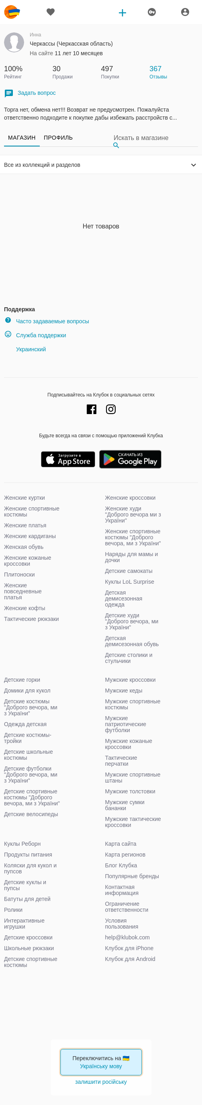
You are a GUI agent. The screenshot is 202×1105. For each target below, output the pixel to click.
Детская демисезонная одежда (124, 598)
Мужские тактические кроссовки (133, 822)
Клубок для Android (130, 959)
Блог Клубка (121, 865)
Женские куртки (24, 497)
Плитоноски (19, 574)
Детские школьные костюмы (28, 755)
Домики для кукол (27, 690)
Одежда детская (25, 724)
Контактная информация (122, 890)
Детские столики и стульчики (129, 658)
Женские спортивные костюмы (31, 511)
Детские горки (22, 680)
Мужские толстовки (130, 791)
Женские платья (25, 525)
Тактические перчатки (121, 761)
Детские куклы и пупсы (25, 885)
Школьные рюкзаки (29, 948)
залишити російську (101, 1082)
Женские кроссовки (130, 497)
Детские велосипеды (31, 814)
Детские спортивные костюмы (30, 962)
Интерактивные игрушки (24, 923)
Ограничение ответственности (127, 907)
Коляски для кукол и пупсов (30, 868)
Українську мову (101, 1066)
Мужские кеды (124, 690)
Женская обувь (23, 547)
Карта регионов (125, 854)
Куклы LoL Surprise (129, 582)
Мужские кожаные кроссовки (129, 744)
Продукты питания (28, 854)
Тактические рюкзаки (31, 619)
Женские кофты (24, 608)
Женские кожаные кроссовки (27, 561)
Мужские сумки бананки (125, 805)
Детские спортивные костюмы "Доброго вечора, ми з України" (32, 797)
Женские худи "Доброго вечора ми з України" (133, 514)
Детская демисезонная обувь (132, 641)
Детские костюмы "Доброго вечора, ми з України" (30, 707)
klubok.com (12, 12)
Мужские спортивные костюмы (133, 704)
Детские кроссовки (28, 937)
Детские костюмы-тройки (27, 738)
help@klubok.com (127, 937)
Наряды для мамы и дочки (131, 557)
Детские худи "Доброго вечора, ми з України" (132, 621)
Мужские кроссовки (130, 680)
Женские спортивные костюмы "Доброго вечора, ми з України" (133, 537)
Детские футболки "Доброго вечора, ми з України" (30, 774)
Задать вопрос (30, 93)
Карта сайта (121, 844)
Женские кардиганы (30, 536)
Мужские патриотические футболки (126, 724)
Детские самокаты (129, 571)
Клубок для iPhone (129, 948)
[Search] (154, 138)
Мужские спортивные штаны (133, 777)
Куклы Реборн (22, 844)
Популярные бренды (132, 876)
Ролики (13, 910)
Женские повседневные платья (23, 591)
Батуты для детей (27, 899)
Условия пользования (122, 923)
